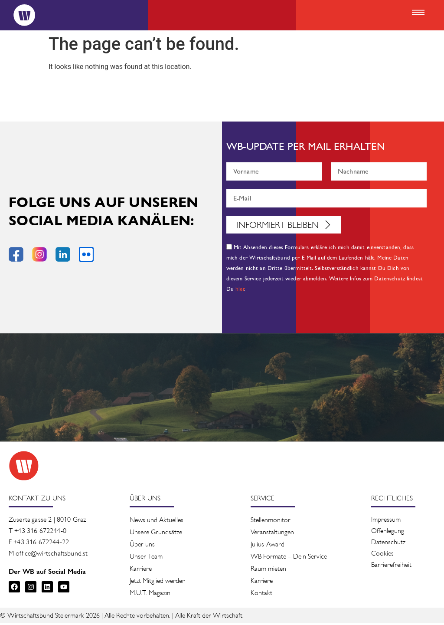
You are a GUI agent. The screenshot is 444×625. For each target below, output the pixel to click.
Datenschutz (388, 543)
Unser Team (146, 557)
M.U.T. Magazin (150, 594)
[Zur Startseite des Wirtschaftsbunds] (24, 467)
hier (240, 291)
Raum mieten (268, 570)
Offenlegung (387, 532)
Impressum (386, 521)
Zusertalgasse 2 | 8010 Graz (47, 521)
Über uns (142, 545)
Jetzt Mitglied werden (158, 582)
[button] (418, 13)
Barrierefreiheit (391, 566)
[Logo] (19, 15)
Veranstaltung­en (272, 533)
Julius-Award (267, 545)
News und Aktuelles (156, 521)
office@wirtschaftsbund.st (52, 554)
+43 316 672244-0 (40, 532)
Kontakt (261, 594)
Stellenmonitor (271, 521)
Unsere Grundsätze (156, 533)
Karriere (141, 570)
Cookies (382, 554)
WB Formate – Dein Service (289, 557)
